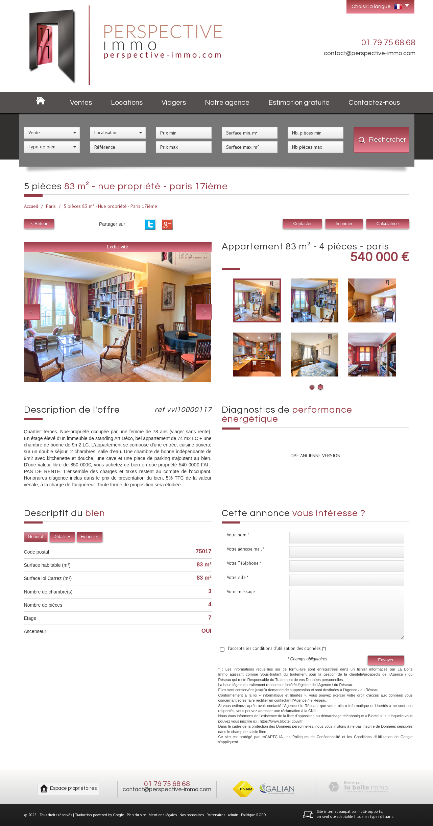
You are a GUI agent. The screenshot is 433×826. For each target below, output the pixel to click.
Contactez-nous (374, 102)
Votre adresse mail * (246, 549)
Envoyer (385, 660)
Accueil (31, 206)
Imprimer (344, 223)
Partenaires (216, 814)
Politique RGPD (253, 814)
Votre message (241, 591)
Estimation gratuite (299, 102)
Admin (233, 814)
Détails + (61, 536)
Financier (89, 536)
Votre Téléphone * (244, 563)
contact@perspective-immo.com (369, 53)
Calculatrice (388, 223)
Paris (51, 206)
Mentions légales (163, 814)
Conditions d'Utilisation (373, 737)
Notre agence (227, 102)
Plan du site (136, 814)
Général (35, 536)
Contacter (302, 223)
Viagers (174, 102)
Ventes (81, 102)
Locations (127, 102)
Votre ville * (237, 577)
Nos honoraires (191, 814)
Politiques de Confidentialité (316, 737)
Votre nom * (238, 535)
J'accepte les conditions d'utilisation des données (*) (277, 648)
